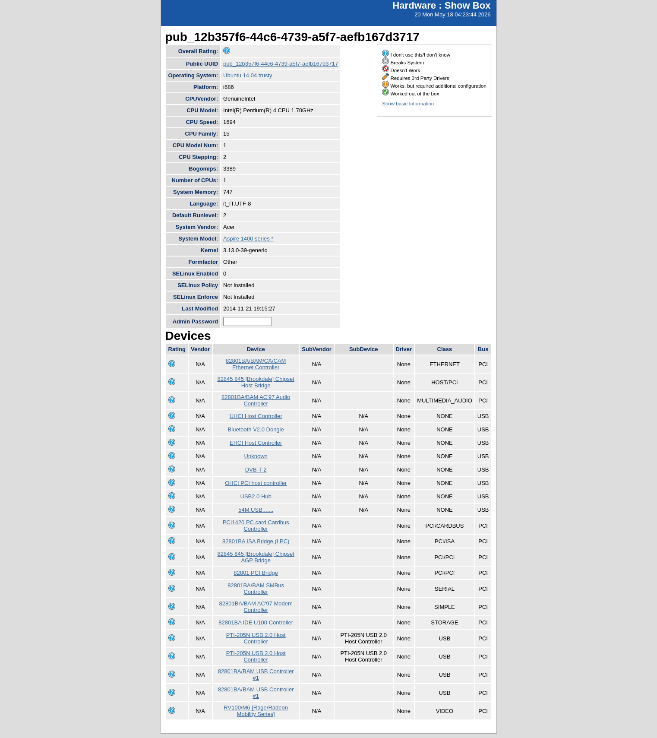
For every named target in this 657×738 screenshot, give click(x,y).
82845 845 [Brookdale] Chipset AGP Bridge (255, 557)
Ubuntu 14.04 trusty (247, 75)
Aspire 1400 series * (248, 238)
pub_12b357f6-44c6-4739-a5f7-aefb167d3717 (280, 63)
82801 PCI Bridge (256, 573)
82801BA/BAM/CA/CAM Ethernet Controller (256, 364)
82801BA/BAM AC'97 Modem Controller (256, 606)
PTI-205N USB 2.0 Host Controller (256, 638)
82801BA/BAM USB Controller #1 (256, 674)
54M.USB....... (255, 510)
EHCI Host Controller (256, 443)
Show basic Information (408, 103)
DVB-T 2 (256, 469)
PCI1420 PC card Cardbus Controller (256, 525)
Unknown (256, 456)
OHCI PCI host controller (256, 483)
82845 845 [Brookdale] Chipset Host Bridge (255, 382)
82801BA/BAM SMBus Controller (255, 588)
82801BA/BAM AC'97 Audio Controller (255, 400)
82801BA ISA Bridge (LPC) (255, 541)
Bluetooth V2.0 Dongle (256, 429)
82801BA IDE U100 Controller (255, 622)
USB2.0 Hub (256, 496)
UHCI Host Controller (256, 416)
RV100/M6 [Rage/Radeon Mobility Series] (256, 710)
